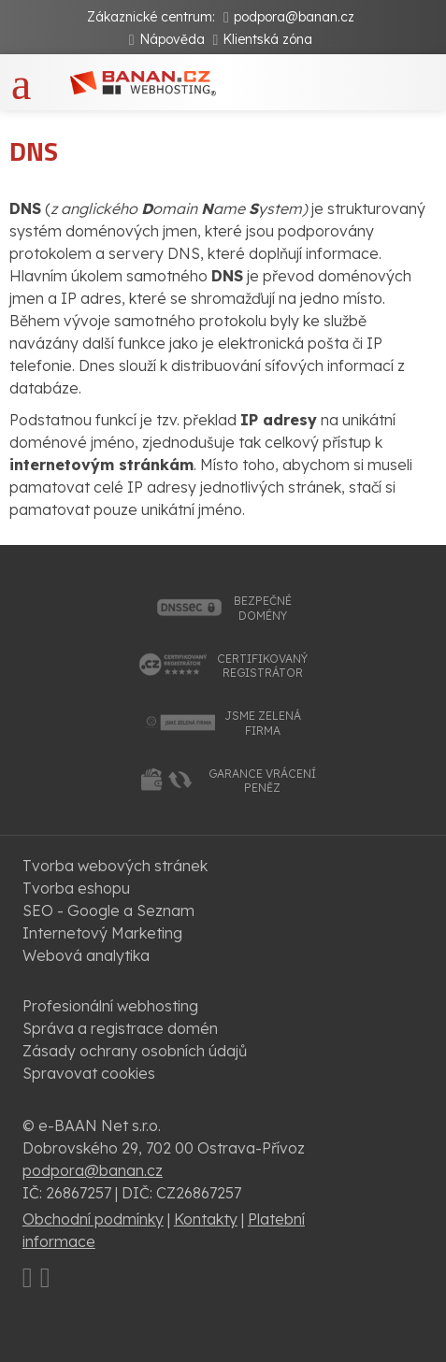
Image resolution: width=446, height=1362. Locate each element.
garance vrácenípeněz (262, 781)
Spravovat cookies (88, 1073)
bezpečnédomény (263, 608)
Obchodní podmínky (93, 1219)
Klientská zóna (267, 39)
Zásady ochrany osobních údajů (134, 1050)
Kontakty (205, 1219)
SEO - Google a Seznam (108, 910)
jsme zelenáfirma (262, 723)
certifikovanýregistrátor (262, 666)
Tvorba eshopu (76, 888)
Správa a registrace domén (120, 1028)
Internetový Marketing (102, 933)
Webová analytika (86, 955)
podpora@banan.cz (294, 16)
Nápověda (172, 39)
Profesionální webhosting (110, 1005)
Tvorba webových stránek (115, 865)
